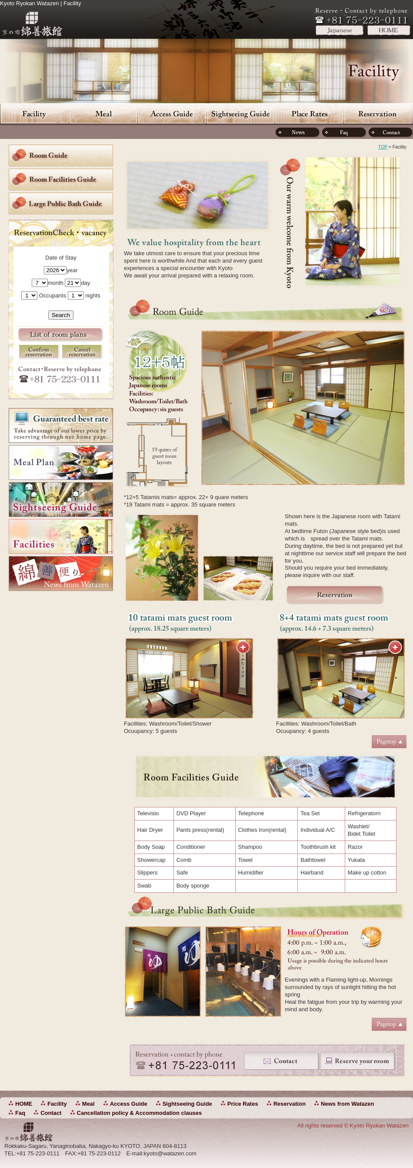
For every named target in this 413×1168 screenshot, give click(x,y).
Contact (50, 1113)
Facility (34, 113)
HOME (23, 1103)
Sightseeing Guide (240, 113)
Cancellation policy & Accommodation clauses (139, 1113)
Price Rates (309, 113)
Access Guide (171, 113)
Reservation (377, 113)
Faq (20, 1113)
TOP (382, 147)
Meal (103, 113)
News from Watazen (347, 1103)
